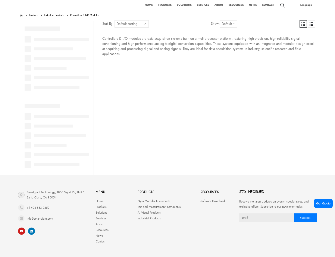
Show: (215, 23)
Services (203, 5)
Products (165, 5)
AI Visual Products (149, 212)
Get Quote (323, 203)
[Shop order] (132, 24)
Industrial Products (149, 218)
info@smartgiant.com (40, 218)
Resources (236, 5)
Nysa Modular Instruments (154, 201)
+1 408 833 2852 (38, 208)
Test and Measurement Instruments (159, 207)
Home (149, 5)
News (253, 5)
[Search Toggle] (282, 5)
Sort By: (107, 23)
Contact (268, 5)
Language (306, 5)
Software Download (212, 201)
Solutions (184, 5)
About (218, 5)
